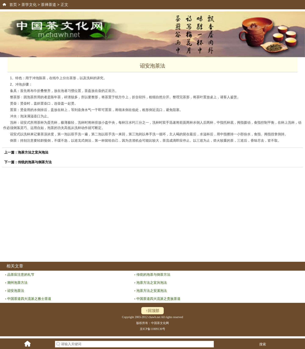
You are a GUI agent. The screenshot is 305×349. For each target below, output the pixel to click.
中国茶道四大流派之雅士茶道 (29, 299)
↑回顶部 (152, 311)
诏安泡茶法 (15, 290)
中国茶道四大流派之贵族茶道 (158, 299)
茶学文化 (29, 5)
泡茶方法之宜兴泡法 (33, 152)
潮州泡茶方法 (17, 282)
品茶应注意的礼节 (20, 274)
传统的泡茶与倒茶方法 (35, 162)
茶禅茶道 (48, 5)
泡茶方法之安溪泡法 (151, 290)
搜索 (262, 344)
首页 (13, 5)
